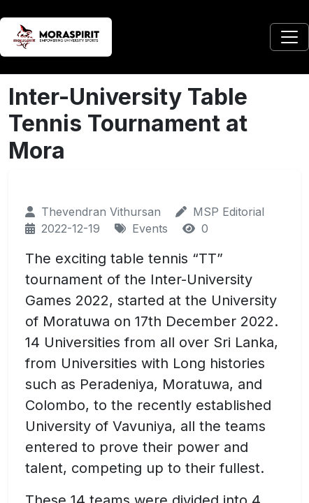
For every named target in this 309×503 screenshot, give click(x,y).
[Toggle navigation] (289, 37)
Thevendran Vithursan (101, 212)
